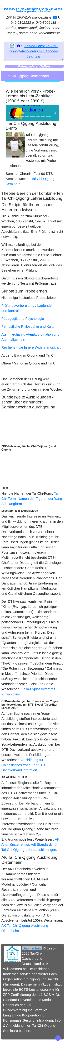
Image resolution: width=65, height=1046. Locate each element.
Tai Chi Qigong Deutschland (27, 76)
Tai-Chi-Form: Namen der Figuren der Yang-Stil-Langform (32, 499)
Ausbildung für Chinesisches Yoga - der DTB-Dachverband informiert (24, 765)
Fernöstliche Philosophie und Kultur (28, 326)
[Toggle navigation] (55, 75)
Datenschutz (32, 948)
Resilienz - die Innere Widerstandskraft (31, 347)
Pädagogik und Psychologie (22, 318)
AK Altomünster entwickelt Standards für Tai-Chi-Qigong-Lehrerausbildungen (30, 844)
